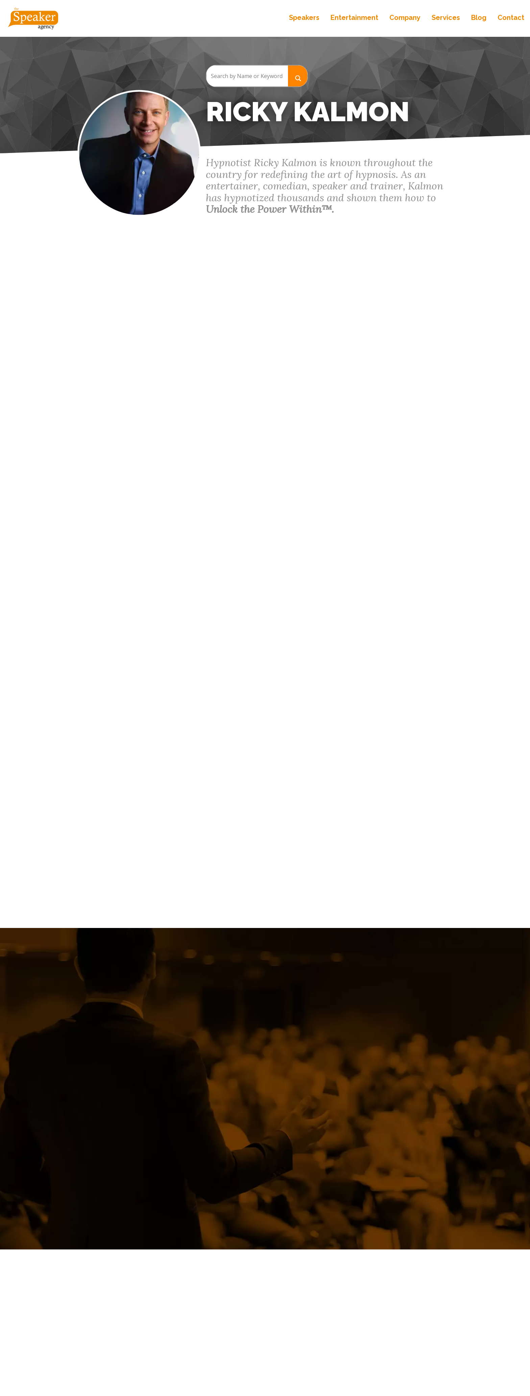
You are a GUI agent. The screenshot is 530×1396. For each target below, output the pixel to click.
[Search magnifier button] (298, 75)
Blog (476, 20)
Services (443, 20)
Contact (508, 20)
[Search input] (247, 76)
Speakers (301, 20)
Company (402, 20)
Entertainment (352, 20)
